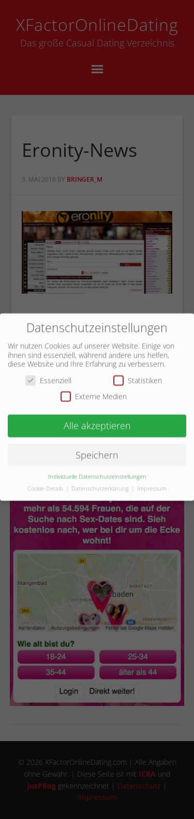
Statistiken (137, 375)
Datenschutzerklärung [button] (100, 483)
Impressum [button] (152, 483)
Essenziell (48, 375)
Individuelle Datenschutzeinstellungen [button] (97, 471)
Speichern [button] (97, 449)
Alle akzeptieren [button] (97, 420)
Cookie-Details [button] (46, 483)
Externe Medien (94, 391)
